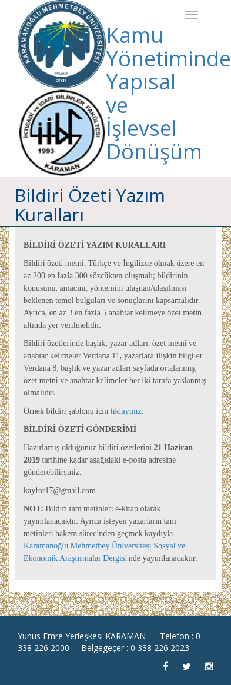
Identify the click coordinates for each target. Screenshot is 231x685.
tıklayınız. (127, 411)
